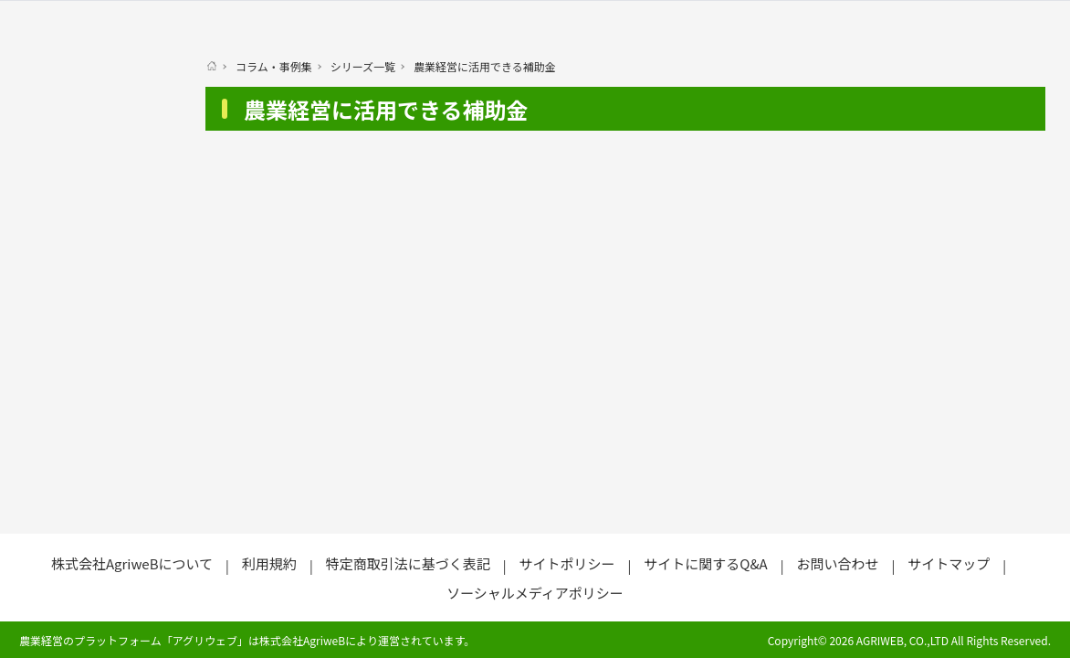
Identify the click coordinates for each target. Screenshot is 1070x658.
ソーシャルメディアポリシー (535, 592)
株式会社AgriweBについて (132, 563)
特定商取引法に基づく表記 (408, 563)
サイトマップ (948, 563)
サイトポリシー (566, 563)
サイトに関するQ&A (705, 563)
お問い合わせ (837, 563)
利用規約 (269, 563)
